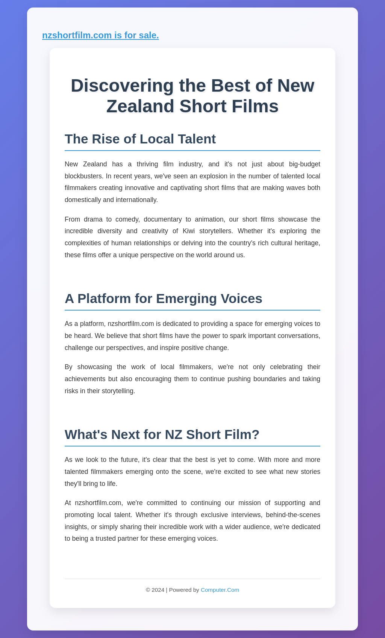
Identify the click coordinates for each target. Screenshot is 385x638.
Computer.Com (220, 590)
